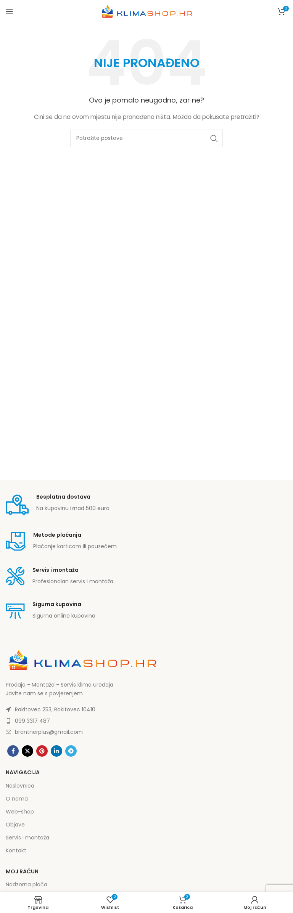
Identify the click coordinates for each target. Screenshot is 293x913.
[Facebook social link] (13, 751)
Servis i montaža (27, 837)
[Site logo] (146, 11)
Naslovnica (20, 785)
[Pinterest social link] (42, 751)
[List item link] (146, 709)
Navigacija (23, 772)
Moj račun (22, 871)
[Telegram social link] (71, 751)
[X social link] (27, 751)
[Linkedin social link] (56, 751)
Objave (15, 824)
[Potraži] (146, 138)
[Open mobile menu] (9, 11)
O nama (17, 798)
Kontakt (16, 850)
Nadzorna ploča (26, 884)
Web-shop (20, 811)
